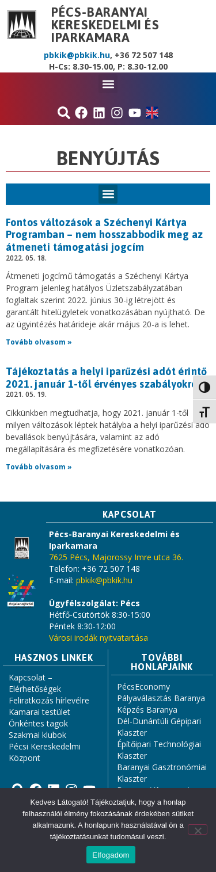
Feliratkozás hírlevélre (49, 700)
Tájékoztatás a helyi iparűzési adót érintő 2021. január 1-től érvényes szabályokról (106, 377)
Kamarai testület (39, 711)
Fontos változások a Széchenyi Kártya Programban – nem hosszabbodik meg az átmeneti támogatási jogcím (104, 234)
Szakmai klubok (37, 734)
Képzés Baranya (147, 709)
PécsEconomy (143, 686)
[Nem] (197, 829)
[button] (108, 83)
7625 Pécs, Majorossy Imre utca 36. (116, 557)
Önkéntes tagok (38, 723)
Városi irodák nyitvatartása (98, 637)
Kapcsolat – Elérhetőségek (35, 683)
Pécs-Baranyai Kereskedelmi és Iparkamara (105, 25)
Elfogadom (110, 855)
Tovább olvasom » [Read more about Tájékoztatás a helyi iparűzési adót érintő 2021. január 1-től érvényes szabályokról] (39, 467)
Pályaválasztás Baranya (161, 698)
